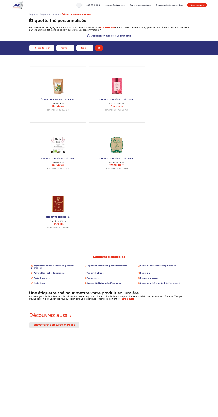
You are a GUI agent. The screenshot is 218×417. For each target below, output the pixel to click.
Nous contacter (197, 5)
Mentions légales (161, 387)
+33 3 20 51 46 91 (93, 5)
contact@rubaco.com (115, 5)
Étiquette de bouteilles (121, 390)
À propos (158, 390)
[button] (109, 36)
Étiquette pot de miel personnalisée (54, 228)
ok (99, 48)
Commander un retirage (140, 5)
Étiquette (33, 14)
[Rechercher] (79, 5)
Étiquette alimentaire (49, 14)
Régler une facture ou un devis (169, 5)
